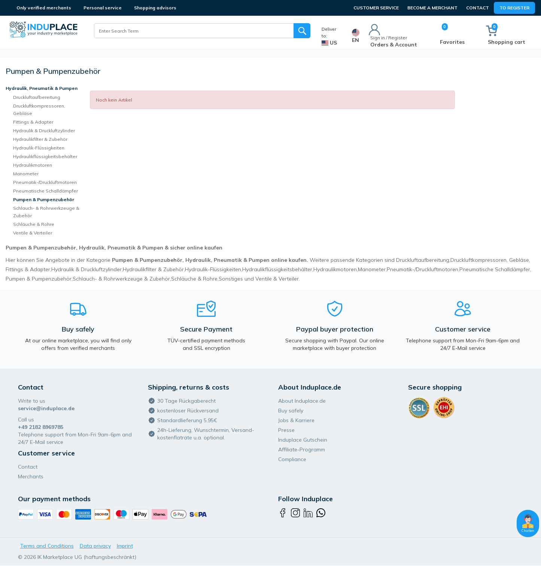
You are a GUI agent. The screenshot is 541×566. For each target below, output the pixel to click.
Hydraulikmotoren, (335, 269)
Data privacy (95, 545)
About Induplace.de (302, 400)
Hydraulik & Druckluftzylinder (44, 130)
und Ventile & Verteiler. (272, 278)
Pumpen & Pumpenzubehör (43, 199)
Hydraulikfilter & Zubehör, (154, 269)
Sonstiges (231, 278)
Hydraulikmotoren (32, 165)
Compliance (292, 459)
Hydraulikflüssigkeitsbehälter (45, 156)
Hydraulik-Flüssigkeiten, (213, 269)
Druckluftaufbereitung (36, 97)
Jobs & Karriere (296, 420)
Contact (477, 7)
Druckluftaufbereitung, (423, 260)
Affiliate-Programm (301, 449)
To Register (514, 7)
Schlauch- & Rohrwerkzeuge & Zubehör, (122, 278)
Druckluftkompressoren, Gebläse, (490, 260)
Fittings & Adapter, (28, 269)
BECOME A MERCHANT (432, 7)
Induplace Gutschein (302, 439)
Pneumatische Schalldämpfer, (495, 269)
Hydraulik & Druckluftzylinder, (87, 269)
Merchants (30, 476)
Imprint (125, 545)
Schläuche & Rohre (33, 224)
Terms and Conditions (47, 545)
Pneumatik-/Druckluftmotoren (45, 182)
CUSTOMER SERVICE (376, 7)
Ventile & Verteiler (32, 233)
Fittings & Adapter (33, 122)
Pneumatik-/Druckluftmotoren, (423, 269)
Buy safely (290, 410)
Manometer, (372, 269)
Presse (286, 430)
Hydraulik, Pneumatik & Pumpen (41, 88)
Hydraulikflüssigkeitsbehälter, (277, 269)
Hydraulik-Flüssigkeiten (38, 148)
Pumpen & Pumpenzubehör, (39, 278)
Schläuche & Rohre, (195, 278)
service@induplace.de (46, 408)
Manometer (26, 173)
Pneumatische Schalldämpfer (45, 191)
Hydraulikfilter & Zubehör (40, 139)
